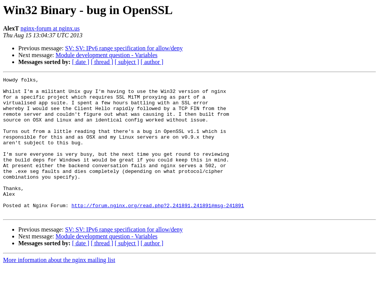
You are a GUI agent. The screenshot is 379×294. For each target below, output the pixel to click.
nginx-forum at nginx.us (50, 28)
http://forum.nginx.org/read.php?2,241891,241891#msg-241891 (157, 231)
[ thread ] (102, 62)
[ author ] (152, 62)
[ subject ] (127, 62)
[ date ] (80, 62)
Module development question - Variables (106, 55)
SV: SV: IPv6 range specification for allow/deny (124, 48)
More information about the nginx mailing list (59, 287)
